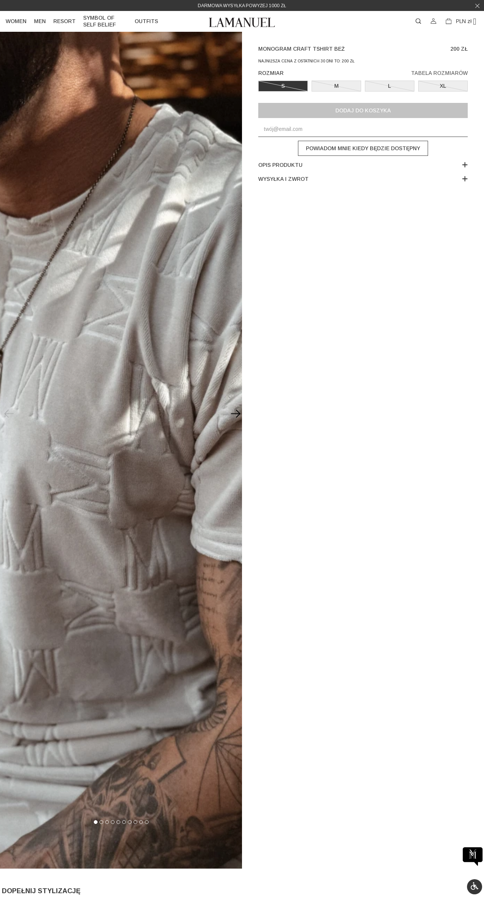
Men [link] (40, 21)
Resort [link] (64, 21)
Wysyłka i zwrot (362, 179)
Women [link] (16, 21)
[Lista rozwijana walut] (469, 21)
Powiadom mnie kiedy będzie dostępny (363, 148)
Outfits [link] (146, 21)
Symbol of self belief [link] (99, 21)
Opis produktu (362, 165)
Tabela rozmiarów (439, 73)
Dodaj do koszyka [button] (363, 110)
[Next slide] (234, 414)
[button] (474, 886)
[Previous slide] (7, 414)
